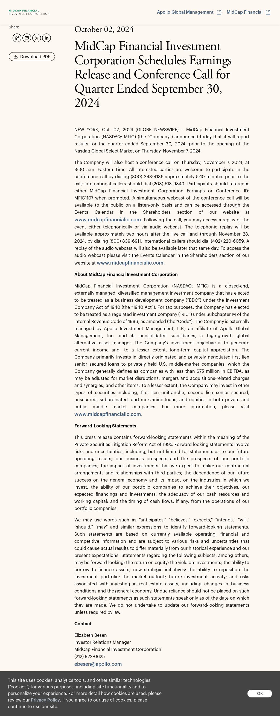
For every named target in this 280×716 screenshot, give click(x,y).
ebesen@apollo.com (98, 664)
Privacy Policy (45, 700)
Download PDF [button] (32, 58)
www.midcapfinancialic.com (107, 219)
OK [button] (260, 694)
